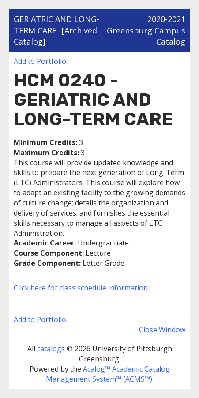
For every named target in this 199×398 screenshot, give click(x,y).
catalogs (51, 348)
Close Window (162, 330)
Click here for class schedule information (81, 288)
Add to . (41, 61)
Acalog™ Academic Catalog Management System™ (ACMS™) (108, 374)
